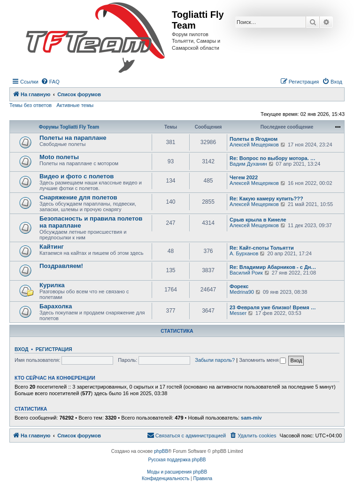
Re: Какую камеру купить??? (266, 198)
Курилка (52, 285)
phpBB (161, 451)
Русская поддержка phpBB (177, 459)
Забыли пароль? (215, 360)
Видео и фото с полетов (76, 176)
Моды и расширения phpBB (177, 471)
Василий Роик (246, 272)
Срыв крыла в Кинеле (258, 219)
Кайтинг (51, 246)
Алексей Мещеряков (254, 144)
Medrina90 (242, 292)
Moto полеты (59, 157)
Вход (21, 349)
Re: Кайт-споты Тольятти (262, 248)
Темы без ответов (30, 105)
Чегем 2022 (244, 177)
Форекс (239, 286)
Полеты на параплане (73, 137)
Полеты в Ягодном (253, 139)
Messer (238, 313)
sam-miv (251, 418)
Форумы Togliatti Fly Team (69, 127)
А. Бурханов (244, 253)
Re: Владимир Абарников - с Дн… (273, 267)
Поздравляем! (61, 265)
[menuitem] (50, 81)
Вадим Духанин (248, 164)
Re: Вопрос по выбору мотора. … (273, 158)
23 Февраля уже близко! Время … (273, 307)
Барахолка (55, 306)
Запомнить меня (262, 360)
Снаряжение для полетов (78, 197)
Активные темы (74, 105)
